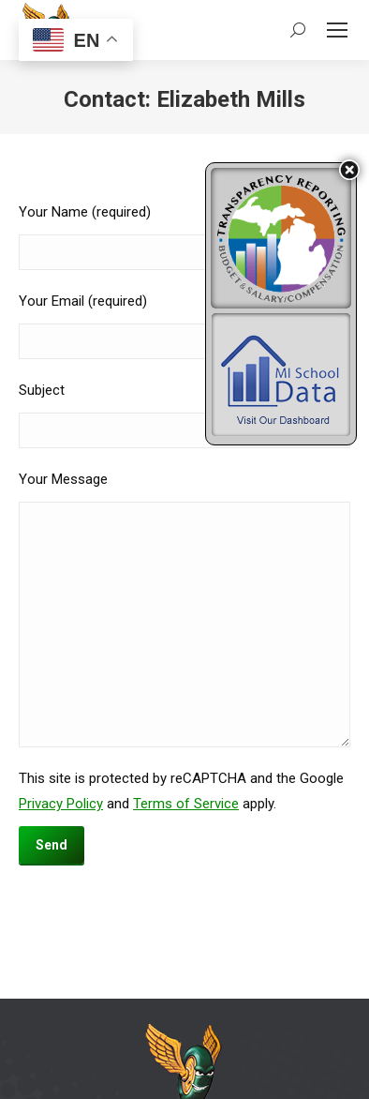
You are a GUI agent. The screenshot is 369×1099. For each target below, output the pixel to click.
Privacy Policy (61, 803)
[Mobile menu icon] (337, 30)
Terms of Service (186, 803)
